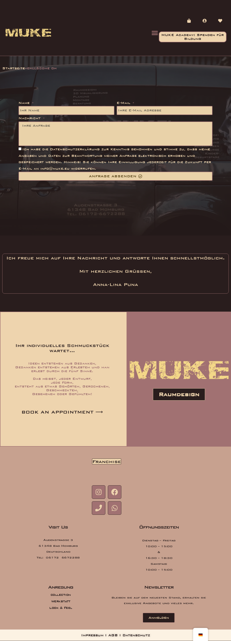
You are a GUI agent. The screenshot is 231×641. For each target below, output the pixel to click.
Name (24, 106)
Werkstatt (60, 601)
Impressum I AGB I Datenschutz (115, 635)
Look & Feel (61, 608)
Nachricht (27, 121)
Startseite (10, 68)
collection (61, 595)
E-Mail (123, 106)
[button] (155, 33)
